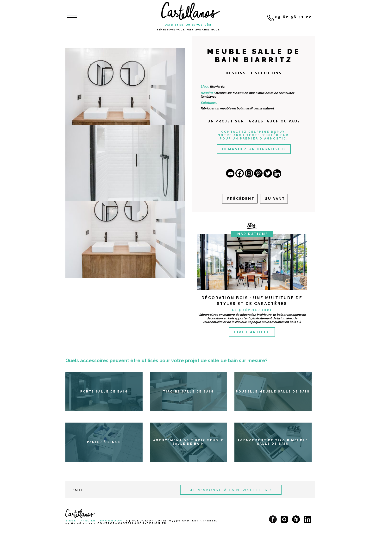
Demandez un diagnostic (253, 149)
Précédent (241, 199)
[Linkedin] (277, 173)
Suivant (275, 199)
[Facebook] (239, 173)
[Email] (230, 173)
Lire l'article (252, 332)
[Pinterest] (258, 173)
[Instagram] (249, 173)
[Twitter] (268, 173)
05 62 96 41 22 (79, 523)
